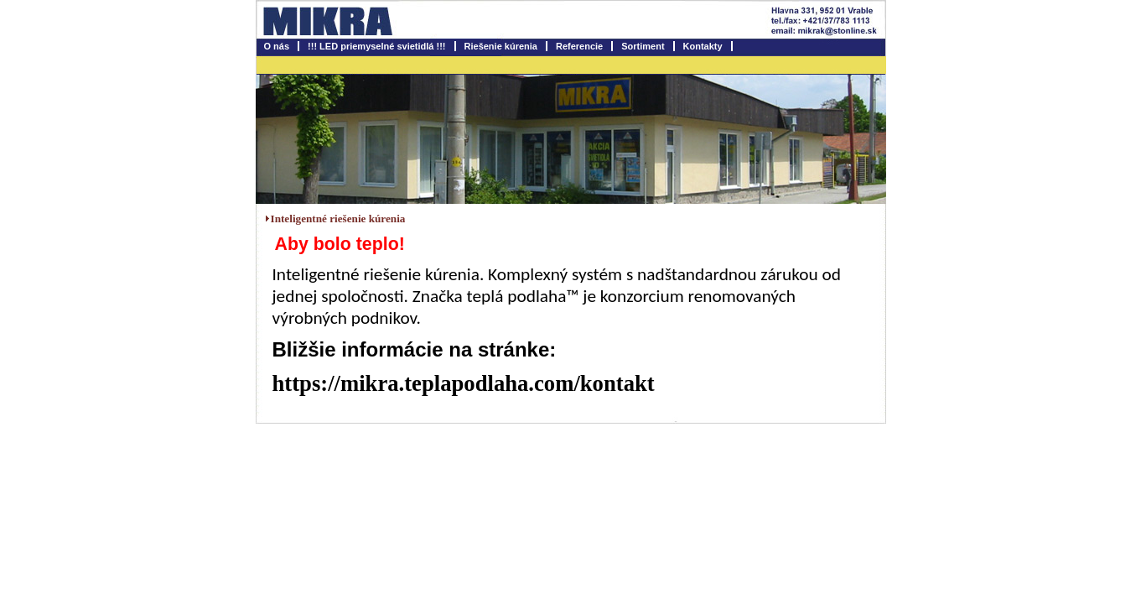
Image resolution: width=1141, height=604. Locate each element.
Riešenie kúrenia (500, 46)
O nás (277, 46)
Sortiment (642, 46)
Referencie (579, 46)
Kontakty (703, 46)
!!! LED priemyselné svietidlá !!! (376, 46)
